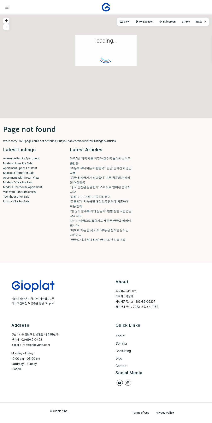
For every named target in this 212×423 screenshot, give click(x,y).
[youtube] (120, 383)
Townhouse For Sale (16, 196)
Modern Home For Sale (17, 163)
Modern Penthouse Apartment (22, 187)
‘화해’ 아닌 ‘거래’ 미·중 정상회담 (90, 196)
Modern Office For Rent (18, 182)
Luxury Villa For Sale (16, 201)
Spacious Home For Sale (18, 172)
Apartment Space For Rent (20, 168)
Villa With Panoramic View (19, 192)
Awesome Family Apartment (21, 158)
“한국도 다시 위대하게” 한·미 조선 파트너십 (97, 239)
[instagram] (128, 383)
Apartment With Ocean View (21, 177)
